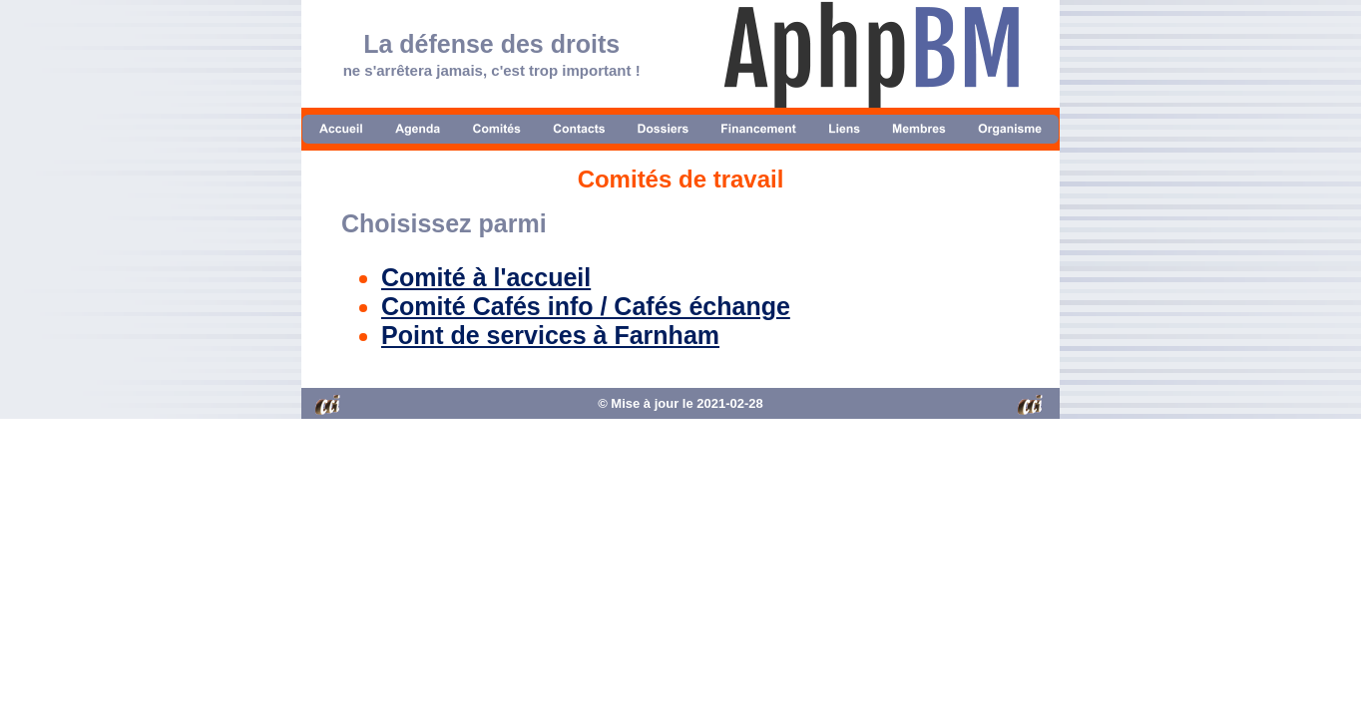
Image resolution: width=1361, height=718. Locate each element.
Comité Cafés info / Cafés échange (585, 306)
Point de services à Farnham (550, 335)
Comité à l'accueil (486, 277)
